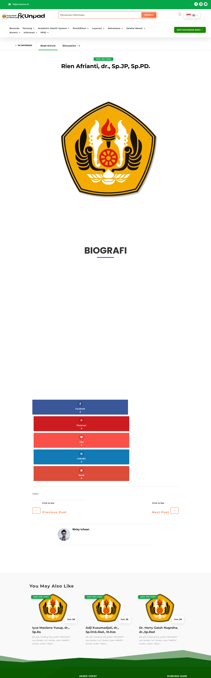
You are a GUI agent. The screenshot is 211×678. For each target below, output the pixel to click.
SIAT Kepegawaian (148, 635)
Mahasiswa (114, 28)
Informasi (29, 33)
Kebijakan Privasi (103, 672)
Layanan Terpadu (88, 646)
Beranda (14, 28)
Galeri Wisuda (86, 660)
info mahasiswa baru (186, 29)
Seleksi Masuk (134, 28)
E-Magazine (85, 636)
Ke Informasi (26, 45)
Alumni (14, 33)
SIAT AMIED (144, 640)
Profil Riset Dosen (103, 59)
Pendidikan (79, 28)
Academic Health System (52, 28)
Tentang (27, 28)
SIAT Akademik (146, 614)
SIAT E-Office (145, 619)
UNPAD (112, 614)
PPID (43, 33)
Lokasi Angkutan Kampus (122, 650)
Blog (81, 615)
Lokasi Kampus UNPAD (121, 645)
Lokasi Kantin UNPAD (120, 660)
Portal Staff (115, 624)
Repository (84, 620)
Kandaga (84, 631)
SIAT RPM (143, 629)
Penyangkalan (121, 672)
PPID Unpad (144, 645)
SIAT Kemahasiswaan (149, 624)
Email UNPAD (116, 635)
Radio (82, 641)
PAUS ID (113, 619)
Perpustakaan (86, 625)
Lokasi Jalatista (117, 655)
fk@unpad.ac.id (21, 4)
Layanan (97, 28)
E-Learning (114, 640)
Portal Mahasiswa (118, 629)
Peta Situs (88, 672)
